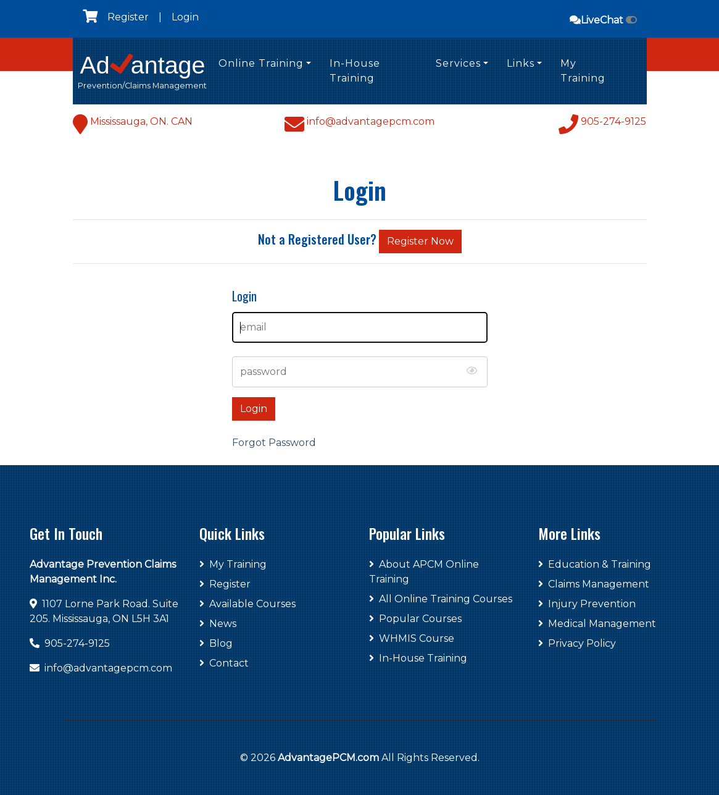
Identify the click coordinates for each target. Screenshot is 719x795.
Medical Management (597, 623)
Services (458, 63)
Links (520, 63)
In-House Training (355, 70)
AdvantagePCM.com (328, 757)
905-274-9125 (77, 643)
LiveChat (603, 20)
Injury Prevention (587, 604)
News (217, 623)
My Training (582, 70)
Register (128, 17)
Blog (216, 643)
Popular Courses (415, 619)
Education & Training (594, 564)
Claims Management (593, 584)
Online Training (261, 63)
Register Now (420, 241)
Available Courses (247, 604)
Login (185, 17)
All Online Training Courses (440, 599)
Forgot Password (274, 442)
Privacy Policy (577, 643)
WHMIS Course (411, 638)
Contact (224, 663)
